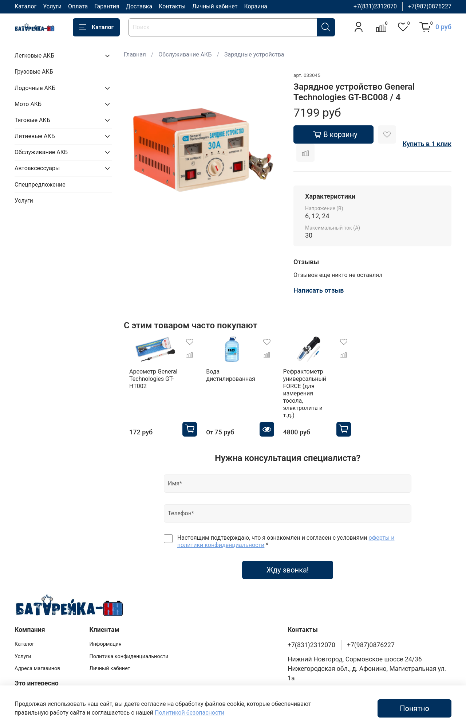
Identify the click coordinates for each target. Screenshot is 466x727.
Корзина (255, 6)
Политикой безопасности (189, 712)
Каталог (25, 6)
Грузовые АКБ (34, 71)
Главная (135, 54)
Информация (105, 633)
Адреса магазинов (37, 658)
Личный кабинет (215, 6)
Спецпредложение (40, 184)
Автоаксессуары (37, 168)
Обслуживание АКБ (185, 54)
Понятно (414, 708)
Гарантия (106, 6)
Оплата (78, 6)
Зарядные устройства (254, 54)
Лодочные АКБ (35, 88)
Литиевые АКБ (35, 136)
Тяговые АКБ (32, 120)
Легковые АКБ (34, 55)
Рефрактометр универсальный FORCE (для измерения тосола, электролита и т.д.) (318, 390)
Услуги (52, 6)
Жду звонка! (287, 559)
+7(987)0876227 (429, 6)
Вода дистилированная (232, 379)
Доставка (139, 6)
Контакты (172, 6)
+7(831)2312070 (375, 6)
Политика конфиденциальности (128, 645)
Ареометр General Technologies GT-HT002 (148, 382)
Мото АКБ (28, 104)
